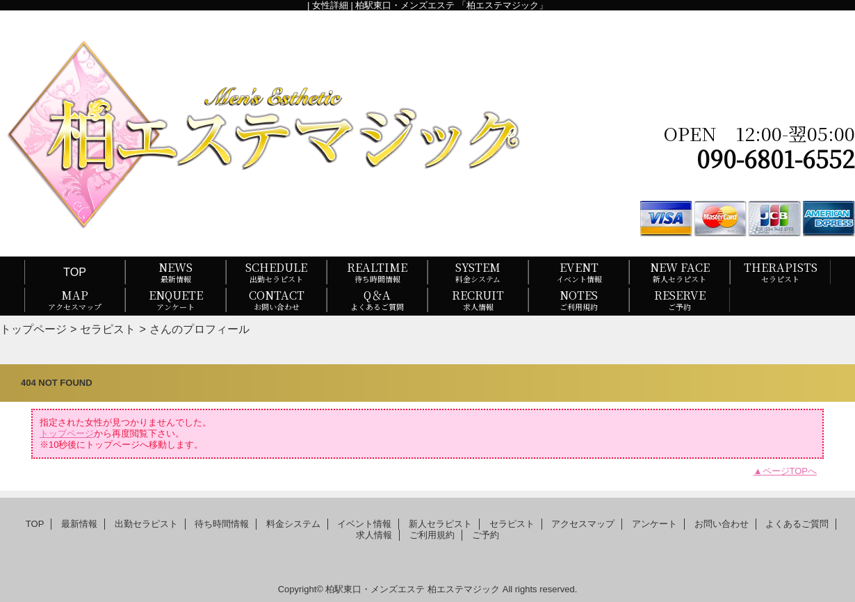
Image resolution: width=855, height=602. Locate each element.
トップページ (33, 329)
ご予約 (485, 535)
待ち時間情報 (222, 524)
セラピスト (108, 329)
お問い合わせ (721, 524)
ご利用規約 (432, 535)
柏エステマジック (463, 589)
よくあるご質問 (797, 524)
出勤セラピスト (146, 524)
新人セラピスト (440, 524)
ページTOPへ (790, 471)
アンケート (654, 524)
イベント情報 (364, 524)
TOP (74, 272)
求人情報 (374, 535)
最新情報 (79, 524)
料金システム (293, 524)
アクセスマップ (582, 524)
